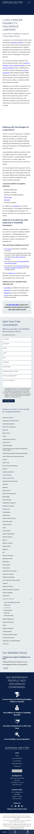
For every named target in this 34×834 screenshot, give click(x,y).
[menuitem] (17, 417)
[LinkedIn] (22, 806)
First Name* (6, 339)
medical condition (8, 68)
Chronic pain (8, 197)
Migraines (7, 200)
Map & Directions (17, 784)
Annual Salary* (7, 366)
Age (4, 357)
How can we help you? (9, 380)
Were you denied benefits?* (10, 375)
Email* (5, 353)
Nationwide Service (17, 763)
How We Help (17, 761)
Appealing (7, 290)
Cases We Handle (17, 758)
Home (17, 755)
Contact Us (17, 771)
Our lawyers (8, 249)
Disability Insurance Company (10, 371)
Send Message (8, 401)
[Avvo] (15, 806)
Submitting (7, 288)
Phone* (5, 348)
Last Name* (6, 343)
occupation (16, 206)
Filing (5, 295)
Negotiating (7, 293)
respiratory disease (16, 42)
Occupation (6, 362)
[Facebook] (12, 806)
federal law (12, 273)
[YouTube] (19, 806)
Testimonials (17, 766)
